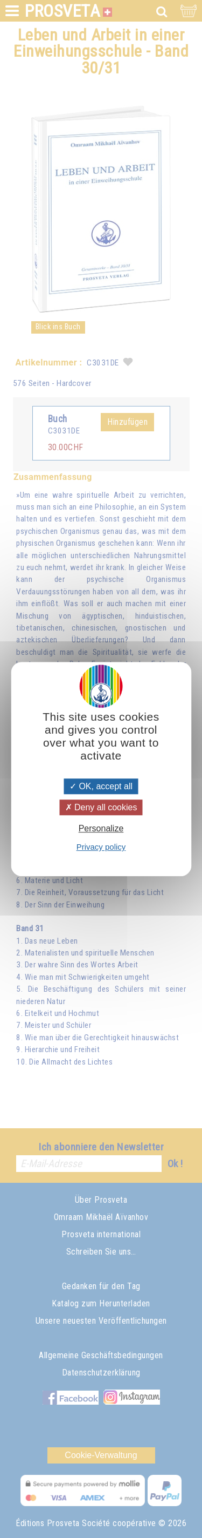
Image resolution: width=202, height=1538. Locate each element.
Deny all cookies (101, 807)
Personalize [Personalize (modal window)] (101, 828)
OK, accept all (101, 786)
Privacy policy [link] (101, 846)
